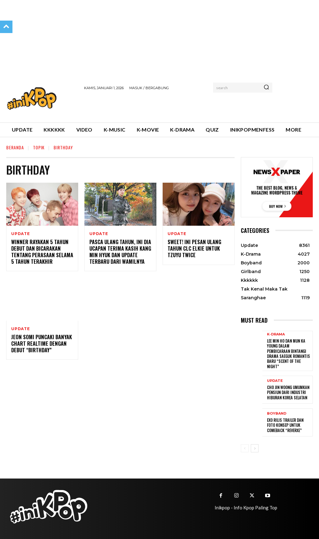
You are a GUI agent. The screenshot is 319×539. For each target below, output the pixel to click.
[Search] (266, 88)
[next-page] (255, 447)
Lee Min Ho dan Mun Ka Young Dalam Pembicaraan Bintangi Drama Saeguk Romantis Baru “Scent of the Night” (287, 353)
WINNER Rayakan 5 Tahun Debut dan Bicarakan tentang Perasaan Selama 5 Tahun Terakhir (40, 251)
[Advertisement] (157, 105)
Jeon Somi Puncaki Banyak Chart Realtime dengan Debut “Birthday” (40, 343)
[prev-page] (245, 447)
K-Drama (276, 334)
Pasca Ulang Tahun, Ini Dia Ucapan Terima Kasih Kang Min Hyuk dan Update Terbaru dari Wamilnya (119, 251)
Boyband (276, 412)
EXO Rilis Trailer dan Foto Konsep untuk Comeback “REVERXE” (284, 423)
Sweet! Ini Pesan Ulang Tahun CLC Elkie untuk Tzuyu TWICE (193, 248)
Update (20, 234)
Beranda (15, 147)
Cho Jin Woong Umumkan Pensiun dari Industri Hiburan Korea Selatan (287, 391)
